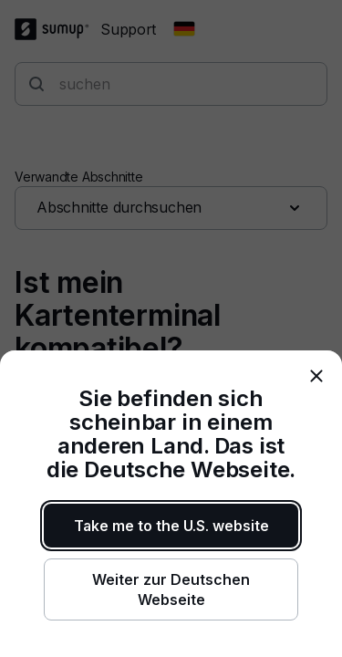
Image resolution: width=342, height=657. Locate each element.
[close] (316, 376)
